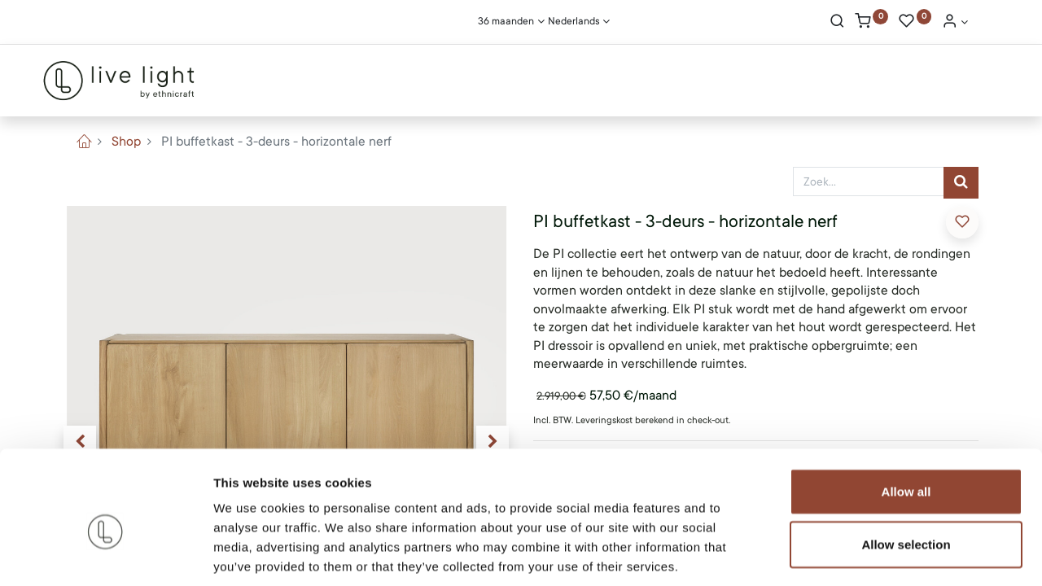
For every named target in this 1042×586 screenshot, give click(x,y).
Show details (854, 554)
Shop (126, 141)
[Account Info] (955, 22)
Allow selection (905, 467)
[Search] (837, 22)
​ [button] (962, 221)
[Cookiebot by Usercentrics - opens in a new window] (105, 554)
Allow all (906, 413)
